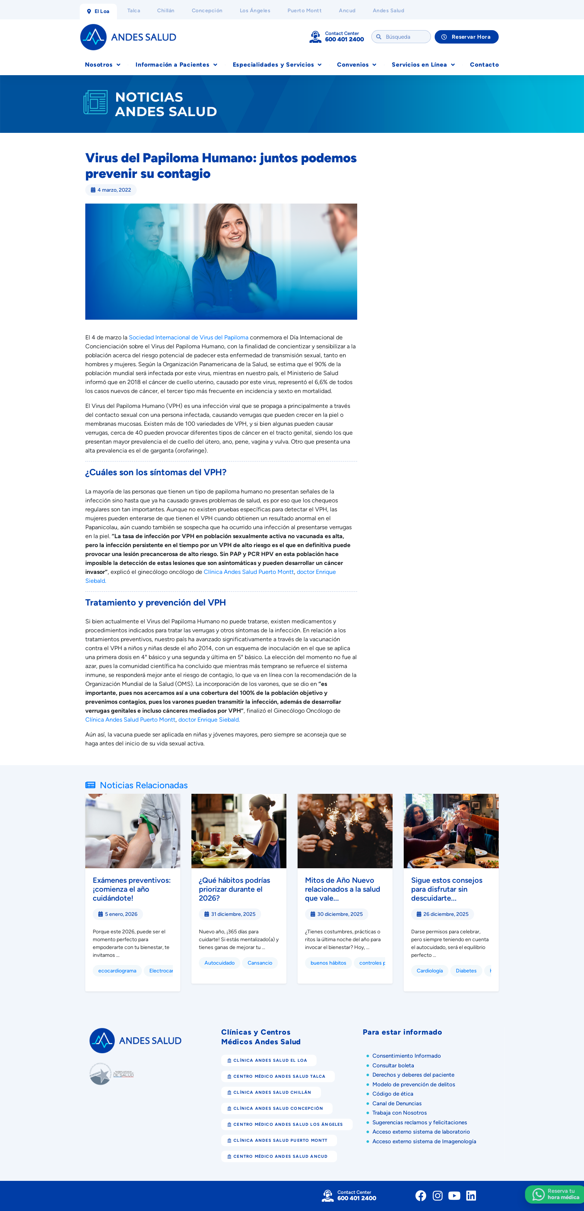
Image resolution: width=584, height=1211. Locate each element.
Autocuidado (219, 963)
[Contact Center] (315, 37)
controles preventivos (384, 963)
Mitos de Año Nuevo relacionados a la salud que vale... (342, 889)
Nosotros (102, 64)
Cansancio (260, 963)
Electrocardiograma (172, 971)
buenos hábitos (328, 963)
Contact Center (342, 33)
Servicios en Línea (423, 64)
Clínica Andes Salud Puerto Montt (249, 571)
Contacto (484, 64)
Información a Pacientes (176, 64)
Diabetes (466, 971)
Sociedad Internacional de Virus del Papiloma (188, 337)
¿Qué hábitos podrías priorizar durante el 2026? (234, 889)
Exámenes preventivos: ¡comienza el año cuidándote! (132, 889)
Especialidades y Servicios (277, 64)
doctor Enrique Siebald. (209, 719)
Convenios (357, 64)
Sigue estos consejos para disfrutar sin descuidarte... (446, 889)
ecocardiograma (117, 971)
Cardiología (430, 971)
